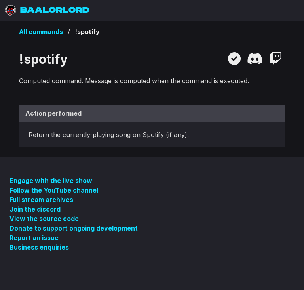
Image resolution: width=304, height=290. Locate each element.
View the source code (44, 219)
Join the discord (35, 209)
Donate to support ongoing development (74, 228)
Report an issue (34, 238)
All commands (41, 32)
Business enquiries (39, 247)
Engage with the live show (51, 181)
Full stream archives (41, 200)
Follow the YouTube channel (54, 190)
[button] (293, 10)
